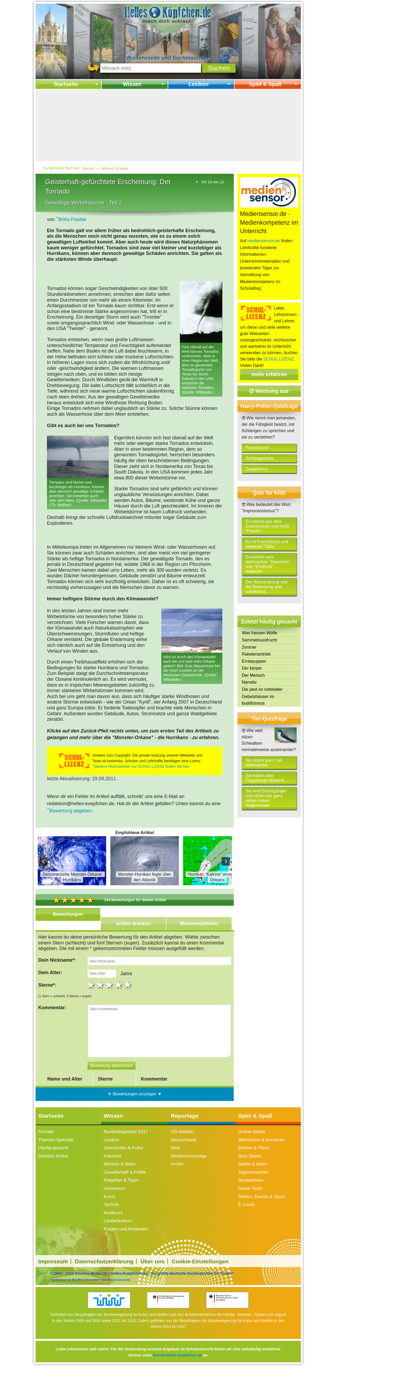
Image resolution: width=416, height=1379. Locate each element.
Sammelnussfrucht (259, 640)
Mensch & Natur (115, 168)
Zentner (249, 647)
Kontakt (46, 1138)
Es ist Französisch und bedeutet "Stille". (267, 544)
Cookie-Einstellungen (200, 1268)
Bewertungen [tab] (68, 914)
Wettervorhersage (189, 1162)
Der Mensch (253, 675)
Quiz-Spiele (250, 1162)
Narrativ (249, 682)
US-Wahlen (182, 1138)
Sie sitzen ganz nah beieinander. (264, 762)
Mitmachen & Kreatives (261, 1146)
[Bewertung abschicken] (112, 1072)
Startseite (66, 84)
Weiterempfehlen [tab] (199, 923)
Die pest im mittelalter (262, 689)
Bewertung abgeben (70, 810)
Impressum (53, 1268)
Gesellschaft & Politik (125, 1178)
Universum (114, 1195)
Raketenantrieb (256, 654)
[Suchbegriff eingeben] (150, 68)
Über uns (153, 1268)
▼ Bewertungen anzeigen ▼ (134, 1100)
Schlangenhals (260, 458)
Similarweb (121, 1286)
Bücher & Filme (253, 1154)
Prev (43, 861)
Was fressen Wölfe (260, 633)
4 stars (119, 991)
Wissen (132, 84)
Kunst (109, 1203)
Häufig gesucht (53, 1154)
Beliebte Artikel (53, 1162)
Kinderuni (113, 1219)
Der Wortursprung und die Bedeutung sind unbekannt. (267, 587)
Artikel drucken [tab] (133, 923)
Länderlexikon (118, 1227)
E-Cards (246, 1211)
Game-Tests (250, 1195)
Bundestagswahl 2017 (126, 1138)
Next (226, 861)
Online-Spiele (251, 1138)
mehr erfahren (269, 374)
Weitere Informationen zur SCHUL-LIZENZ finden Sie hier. (142, 766)
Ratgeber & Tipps (121, 1186)
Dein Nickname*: (57, 960)
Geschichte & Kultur (124, 1154)
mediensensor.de (264, 240)
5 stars (128, 991)
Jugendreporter (253, 1178)
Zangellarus (257, 469)
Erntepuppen (254, 661)
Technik (111, 1211)
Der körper (252, 668)
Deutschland (183, 1146)
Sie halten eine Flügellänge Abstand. (265, 778)
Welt (175, 1154)
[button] (219, 68)
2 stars (100, 991)
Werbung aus (269, 391)
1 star (91, 991)
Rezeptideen (250, 1186)
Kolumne (113, 1162)
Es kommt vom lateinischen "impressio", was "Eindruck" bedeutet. (269, 564)
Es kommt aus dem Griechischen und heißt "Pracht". (267, 526)
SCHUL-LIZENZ (278, 359)
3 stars (109, 991)
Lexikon (198, 84)
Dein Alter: (50, 975)
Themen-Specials (55, 1146)
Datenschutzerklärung (104, 1268)
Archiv (177, 1170)
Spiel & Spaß (265, 84)
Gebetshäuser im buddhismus (258, 700)
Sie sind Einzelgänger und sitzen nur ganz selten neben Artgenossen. (266, 798)
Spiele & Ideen (253, 1170)
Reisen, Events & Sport (261, 1203)
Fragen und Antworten (126, 1235)
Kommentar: (52, 1014)
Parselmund (257, 447)
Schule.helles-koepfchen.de (177, 1362)
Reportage (184, 1122)
